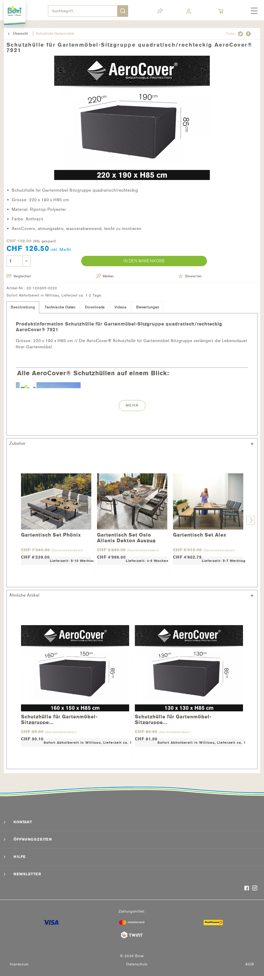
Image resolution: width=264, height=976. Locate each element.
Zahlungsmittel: (132, 911)
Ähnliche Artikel (24, 595)
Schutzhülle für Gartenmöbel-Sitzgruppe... (59, 719)
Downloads (95, 307)
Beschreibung (23, 307)
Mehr (132, 405)
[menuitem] (254, 11)
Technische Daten (60, 307)
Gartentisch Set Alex (199, 535)
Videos (120, 307)
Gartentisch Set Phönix (51, 535)
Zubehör (17, 443)
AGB (249, 964)
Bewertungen (147, 307)
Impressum (19, 964)
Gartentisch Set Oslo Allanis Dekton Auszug (126, 537)
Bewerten (190, 276)
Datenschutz (137, 964)
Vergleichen (18, 276)
